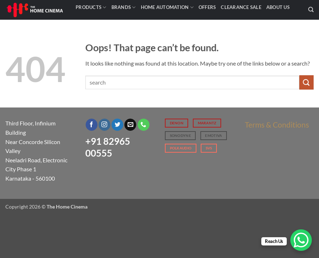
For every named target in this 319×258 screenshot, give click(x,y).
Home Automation (167, 7)
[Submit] (306, 82)
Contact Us (93, 21)
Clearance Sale (241, 7)
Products (91, 7)
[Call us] (143, 125)
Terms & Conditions (277, 124)
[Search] (311, 9)
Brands (123, 7)
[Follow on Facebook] (91, 125)
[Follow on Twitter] (117, 125)
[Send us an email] (130, 125)
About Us (278, 7)
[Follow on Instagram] (104, 125)
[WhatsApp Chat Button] (301, 240)
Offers (207, 7)
